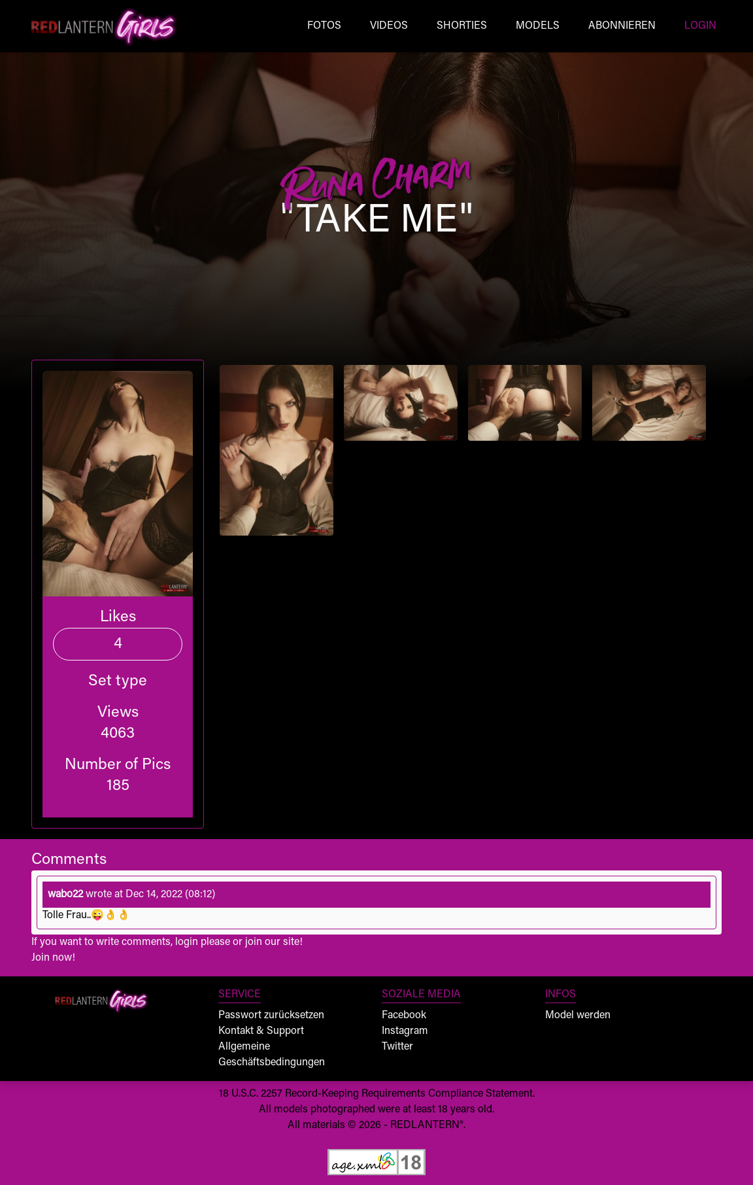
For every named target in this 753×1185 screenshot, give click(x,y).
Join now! (53, 958)
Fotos (324, 26)
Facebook (404, 1015)
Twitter (397, 1047)
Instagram (405, 1031)
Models (538, 26)
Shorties (462, 26)
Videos (389, 26)
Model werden (578, 1015)
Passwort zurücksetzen (271, 1015)
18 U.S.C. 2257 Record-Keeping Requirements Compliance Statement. (377, 1094)
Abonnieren (622, 26)
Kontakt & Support (261, 1031)
